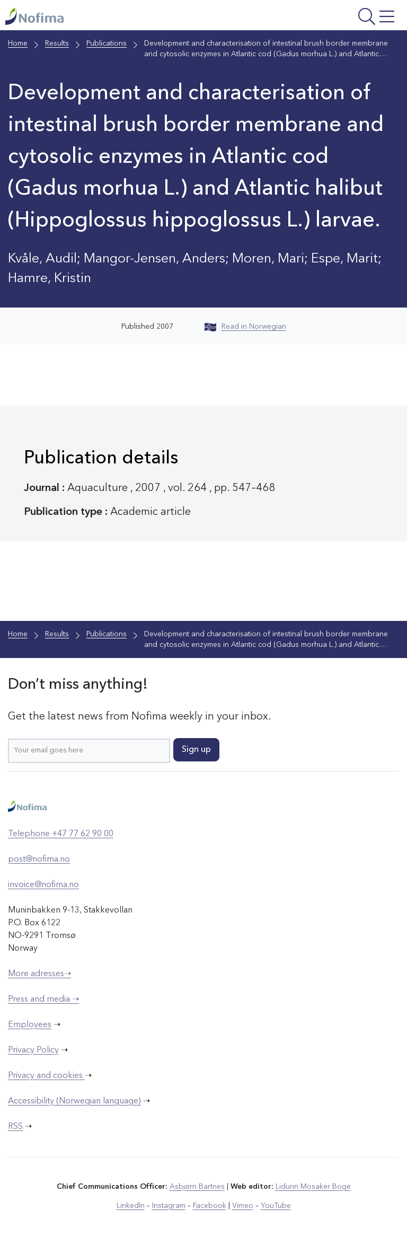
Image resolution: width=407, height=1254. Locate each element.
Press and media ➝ (43, 999)
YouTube (276, 1205)
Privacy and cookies (46, 1076)
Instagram (168, 1205)
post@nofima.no (39, 859)
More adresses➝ (39, 974)
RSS (15, 1127)
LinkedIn (131, 1205)
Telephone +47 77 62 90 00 (60, 834)
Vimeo (242, 1205)
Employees (29, 1025)
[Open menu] (329, 17)
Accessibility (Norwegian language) (74, 1101)
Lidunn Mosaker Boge (313, 1186)
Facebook (209, 1205)
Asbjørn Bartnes (197, 1186)
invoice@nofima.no (43, 885)
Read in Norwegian (245, 326)
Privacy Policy (33, 1050)
